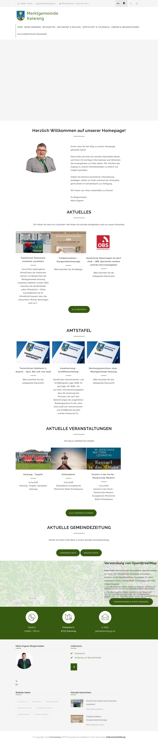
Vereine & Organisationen (125, 27)
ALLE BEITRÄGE (79, 309)
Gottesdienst (68, 474)
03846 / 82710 (26, 3)
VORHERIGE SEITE (68, 553)
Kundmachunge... (45, 708)
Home (20, 27)
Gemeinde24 (55, 737)
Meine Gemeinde (32, 27)
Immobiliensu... (53, 702)
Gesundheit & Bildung (69, 27)
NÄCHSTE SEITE (91, 553)
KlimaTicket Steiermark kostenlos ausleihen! (101, 702)
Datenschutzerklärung (115, 737)
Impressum (80, 653)
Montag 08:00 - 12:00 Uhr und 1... (76, 3)
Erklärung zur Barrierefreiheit (88, 657)
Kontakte (36, 702)
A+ (118, 3)
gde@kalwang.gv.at (47, 3)
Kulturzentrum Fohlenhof (32, 34)
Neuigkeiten (48, 27)
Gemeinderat (23, 714)
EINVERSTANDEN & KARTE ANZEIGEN (131, 602)
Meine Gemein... (42, 714)
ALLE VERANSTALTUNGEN (81, 513)
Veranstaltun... (24, 708)
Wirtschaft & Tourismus (96, 27)
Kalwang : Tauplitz (33, 474)
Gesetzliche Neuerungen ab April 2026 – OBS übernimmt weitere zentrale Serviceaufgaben (103, 261)
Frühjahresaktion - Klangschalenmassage (96, 718)
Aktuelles (22, 702)
